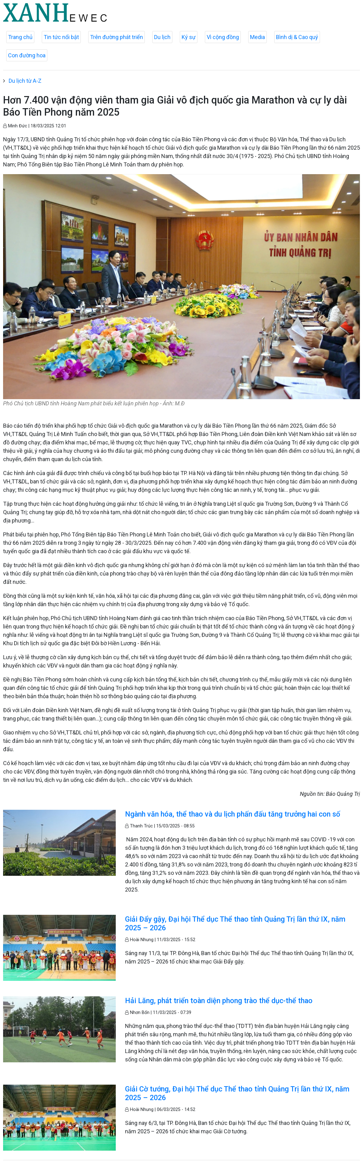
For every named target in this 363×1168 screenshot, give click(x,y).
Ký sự (189, 37)
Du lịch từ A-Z (25, 80)
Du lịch (162, 37)
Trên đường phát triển (116, 37)
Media (257, 37)
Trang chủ (20, 37)
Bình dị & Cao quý (297, 37)
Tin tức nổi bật (61, 37)
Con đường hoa (26, 55)
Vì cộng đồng (223, 37)
